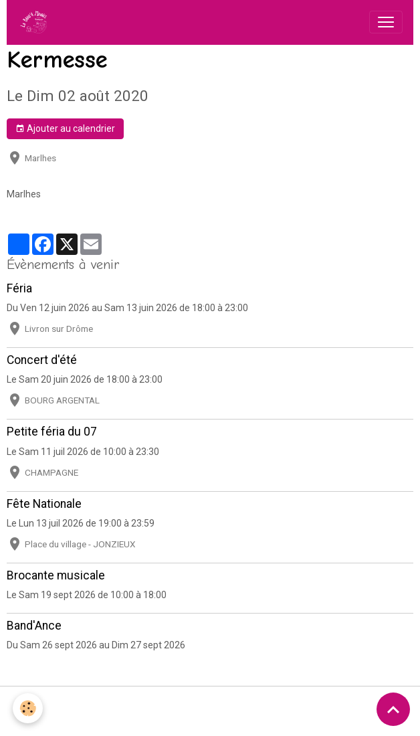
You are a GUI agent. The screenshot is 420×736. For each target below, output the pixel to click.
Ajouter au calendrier (65, 129)
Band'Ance (34, 625)
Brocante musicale (56, 575)
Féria (19, 288)
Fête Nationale (44, 504)
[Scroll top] (393, 709)
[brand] (36, 22)
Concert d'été (42, 360)
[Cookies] (28, 708)
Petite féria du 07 (52, 431)
